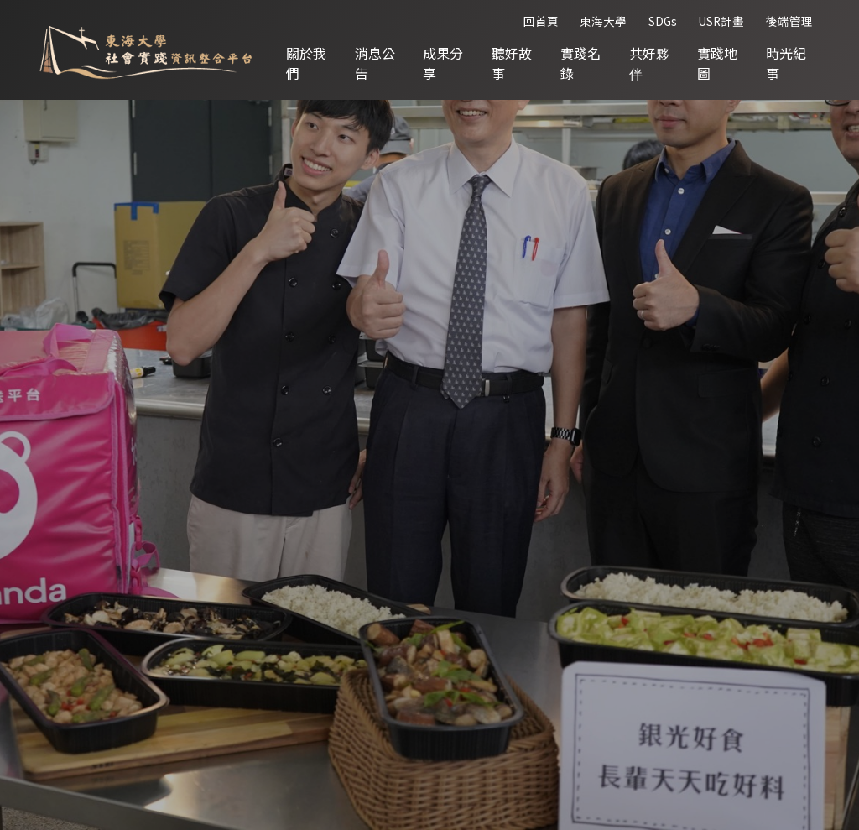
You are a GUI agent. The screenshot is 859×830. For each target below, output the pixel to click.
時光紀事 (786, 63)
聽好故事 (512, 63)
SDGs (662, 21)
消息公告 (375, 63)
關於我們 (306, 63)
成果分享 (443, 63)
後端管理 (789, 21)
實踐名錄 (580, 63)
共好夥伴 (649, 63)
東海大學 (603, 21)
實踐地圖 (717, 63)
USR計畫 (721, 21)
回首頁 (541, 21)
